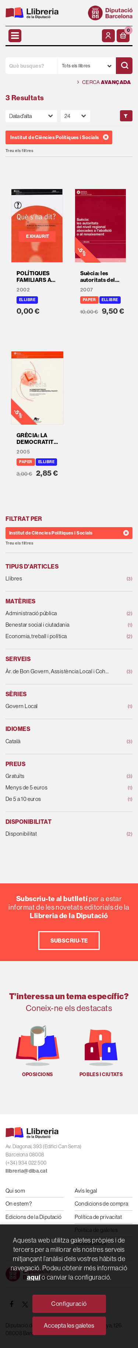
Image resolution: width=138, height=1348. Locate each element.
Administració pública (58, 613)
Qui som (15, 1190)
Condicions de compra (101, 1203)
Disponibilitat (58, 834)
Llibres (58, 578)
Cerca (104, 82)
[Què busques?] (31, 65)
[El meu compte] (108, 35)
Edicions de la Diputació (34, 1216)
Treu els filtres (19, 151)
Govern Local (58, 706)
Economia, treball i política (58, 636)
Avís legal (86, 1190)
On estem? (19, 1203)
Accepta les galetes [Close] (69, 1325)
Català (58, 741)
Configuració (68, 1303)
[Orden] (31, 116)
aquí (33, 1277)
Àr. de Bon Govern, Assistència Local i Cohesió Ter (58, 671)
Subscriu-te (69, 940)
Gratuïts (58, 776)
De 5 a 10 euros (58, 799)
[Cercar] (124, 65)
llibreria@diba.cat (26, 1170)
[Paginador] (75, 116)
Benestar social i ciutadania (58, 625)
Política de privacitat (98, 1216)
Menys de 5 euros (58, 787)
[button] (123, 35)
